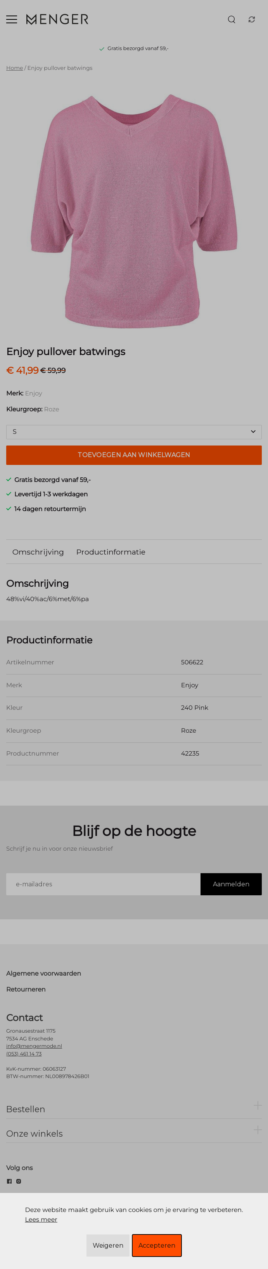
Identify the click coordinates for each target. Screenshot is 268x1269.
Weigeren (108, 1245)
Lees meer (41, 1220)
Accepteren (156, 1245)
